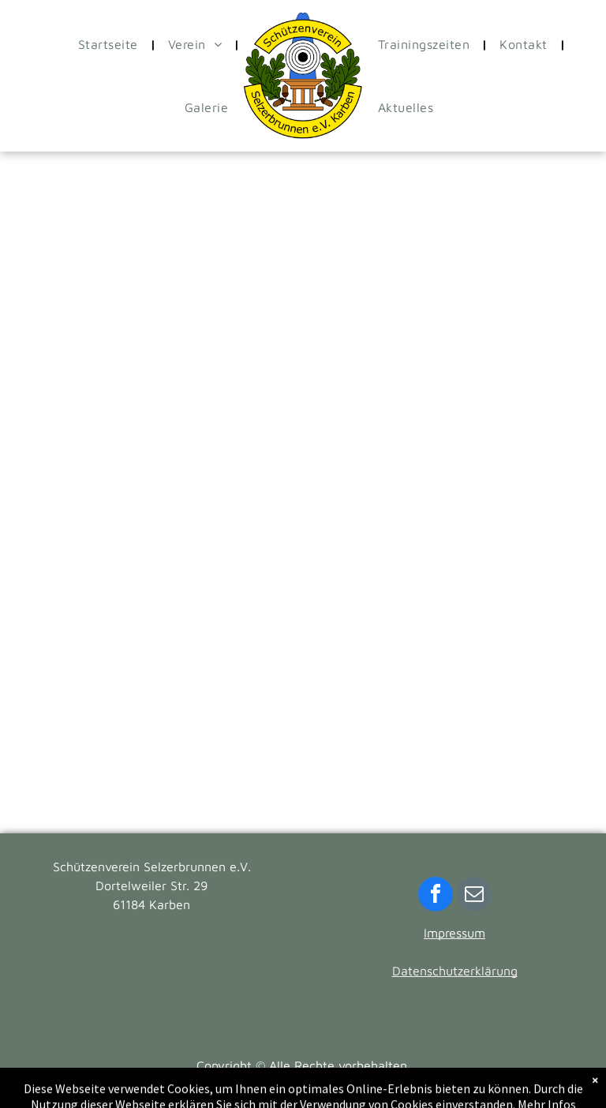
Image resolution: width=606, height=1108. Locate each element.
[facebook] (435, 896)
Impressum (454, 933)
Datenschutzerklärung (455, 971)
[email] (474, 896)
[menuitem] (111, 44)
